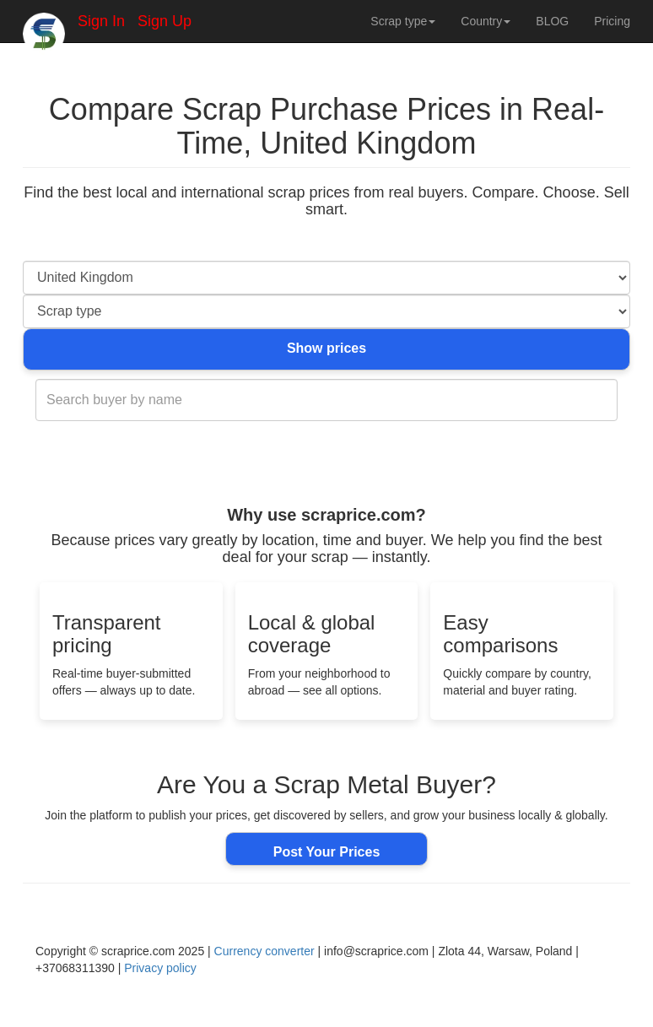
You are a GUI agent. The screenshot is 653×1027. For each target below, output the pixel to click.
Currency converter (264, 951)
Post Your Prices (326, 852)
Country (485, 21)
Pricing (612, 21)
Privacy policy (160, 968)
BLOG (552, 21)
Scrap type (402, 21)
